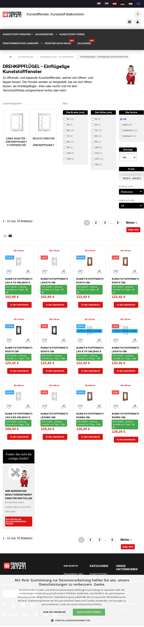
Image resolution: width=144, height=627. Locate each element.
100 (70, 153)
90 (70, 147)
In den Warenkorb (19, 305)
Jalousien (85, 42)
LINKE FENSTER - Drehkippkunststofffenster (16, 142)
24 (132, 205)
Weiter (132, 223)
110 (98, 153)
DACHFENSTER (44, 34)
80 (70, 141)
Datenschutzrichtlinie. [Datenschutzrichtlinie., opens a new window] (90, 604)
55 (70, 124)
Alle (125, 119)
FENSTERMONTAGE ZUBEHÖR (20, 43)
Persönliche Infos (73, 574)
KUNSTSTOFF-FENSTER (17, 34)
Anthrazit (129, 136)
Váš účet (137, 22)
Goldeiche (130, 130)
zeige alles (133, 229)
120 (70, 159)
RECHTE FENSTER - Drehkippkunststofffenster (44, 143)
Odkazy (129, 21)
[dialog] (72, 601)
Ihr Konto (71, 565)
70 (70, 136)
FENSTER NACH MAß (59, 42)
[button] (72, 620)
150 (98, 164)
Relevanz (132, 191)
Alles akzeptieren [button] (89, 612)
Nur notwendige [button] (54, 612)
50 (70, 119)
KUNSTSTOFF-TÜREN (71, 34)
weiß (127, 124)
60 (70, 130)
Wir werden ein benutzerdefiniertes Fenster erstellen (20, 494)
